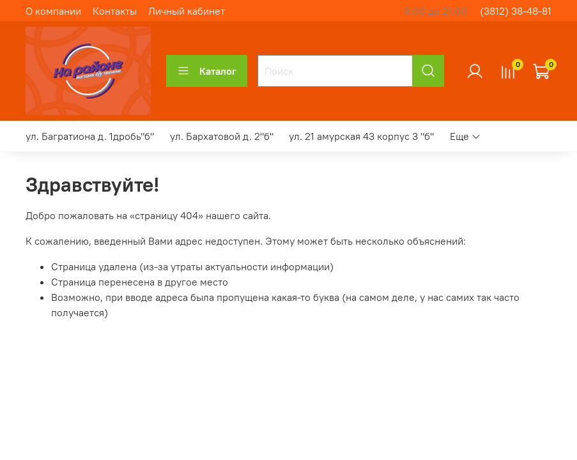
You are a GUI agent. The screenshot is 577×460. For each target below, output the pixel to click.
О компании (53, 10)
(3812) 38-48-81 (515, 10)
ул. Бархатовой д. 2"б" (221, 136)
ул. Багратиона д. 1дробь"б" (90, 136)
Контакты (115, 10)
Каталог (206, 71)
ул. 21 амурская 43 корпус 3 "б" (361, 136)
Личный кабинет (186, 10)
